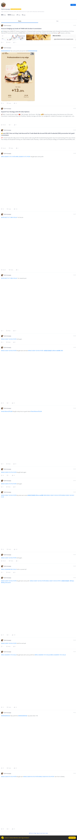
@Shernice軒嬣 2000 (57, 350)
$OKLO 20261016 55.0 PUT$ (9, 776)
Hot (57, 21)
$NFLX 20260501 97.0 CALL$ (9, 655)
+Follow (73, 5)
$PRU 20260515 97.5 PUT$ (8, 156)
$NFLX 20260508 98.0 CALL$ (9, 569)
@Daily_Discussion (6, 582)
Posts (19, 21)
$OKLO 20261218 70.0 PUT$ (9, 472)
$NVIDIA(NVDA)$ (5, 51)
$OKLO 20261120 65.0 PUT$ (9, 339)
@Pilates (72, 581)
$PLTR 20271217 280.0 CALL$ (9, 217)
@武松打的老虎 (48, 350)
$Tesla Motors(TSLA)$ (7, 411)
